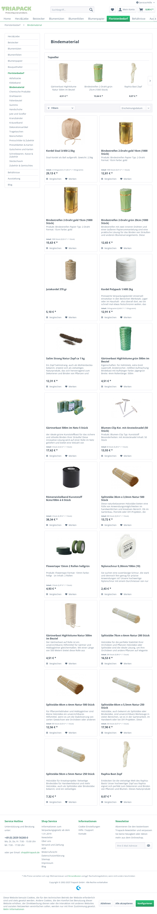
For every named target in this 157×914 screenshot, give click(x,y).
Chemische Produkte (20, 91)
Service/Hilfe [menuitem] (144, 2)
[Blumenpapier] (96, 19)
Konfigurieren (145, 903)
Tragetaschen (16, 131)
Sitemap (46, 859)
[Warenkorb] (146, 10)
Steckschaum (16, 161)
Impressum (47, 863)
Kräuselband (16, 122)
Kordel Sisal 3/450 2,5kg (60, 150)
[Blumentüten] (56, 19)
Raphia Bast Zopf (133, 86)
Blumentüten (14, 48)
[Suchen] (91, 10)
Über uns (46, 841)
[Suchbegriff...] (72, 10)
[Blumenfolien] (76, 19)
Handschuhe (15, 109)
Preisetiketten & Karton (21, 144)
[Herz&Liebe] (22, 19)
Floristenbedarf (16, 73)
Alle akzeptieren (124, 903)
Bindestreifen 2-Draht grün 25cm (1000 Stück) (98, 88)
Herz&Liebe (14, 36)
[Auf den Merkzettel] (71, 179)
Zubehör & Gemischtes (21, 165)
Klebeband (15, 82)
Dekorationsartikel (18, 127)
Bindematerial (16, 87)
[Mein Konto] (126, 10)
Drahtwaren (15, 96)
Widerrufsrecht (49, 851)
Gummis (13, 104)
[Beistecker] (39, 19)
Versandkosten (74, 876)
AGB (44, 848)
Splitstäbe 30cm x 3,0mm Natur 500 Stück (122, 498)
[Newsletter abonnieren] (148, 846)
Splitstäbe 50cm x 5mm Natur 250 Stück (70, 774)
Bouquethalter (15, 67)
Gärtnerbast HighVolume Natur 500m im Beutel (63, 88)
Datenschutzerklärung (53, 855)
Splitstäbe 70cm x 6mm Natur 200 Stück (125, 635)
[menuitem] (72, 10)
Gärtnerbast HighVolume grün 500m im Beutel (125, 360)
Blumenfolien (15, 54)
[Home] (7, 19)
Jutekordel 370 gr (56, 289)
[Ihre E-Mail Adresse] (130, 846)
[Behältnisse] (138, 19)
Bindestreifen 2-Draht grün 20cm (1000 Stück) (124, 222)
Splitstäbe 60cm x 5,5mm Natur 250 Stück (122, 706)
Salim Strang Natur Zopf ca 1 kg (65, 358)
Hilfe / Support (86, 830)
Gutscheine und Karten (21, 149)
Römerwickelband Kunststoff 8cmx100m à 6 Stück (64, 498)
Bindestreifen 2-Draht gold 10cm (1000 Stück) (124, 152)
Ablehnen (106, 903)
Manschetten (16, 136)
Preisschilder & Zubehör (21, 140)
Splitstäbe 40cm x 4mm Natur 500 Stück (70, 704)
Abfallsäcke (15, 78)
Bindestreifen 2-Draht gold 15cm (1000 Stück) (69, 222)
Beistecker (13, 42)
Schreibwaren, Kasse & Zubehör (21, 155)
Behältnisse (14, 172)
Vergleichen (53, 178)
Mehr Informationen (13, 909)
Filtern (53, 108)
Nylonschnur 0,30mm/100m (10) (120, 566)
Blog (10, 184)
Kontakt (82, 833)
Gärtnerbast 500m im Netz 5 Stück (67, 427)
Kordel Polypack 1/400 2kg (117, 289)
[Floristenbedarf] (118, 19)
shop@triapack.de (30, 852)
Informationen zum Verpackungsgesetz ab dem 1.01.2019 (56, 830)
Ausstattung (14, 178)
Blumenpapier (15, 60)
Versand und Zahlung (53, 844)
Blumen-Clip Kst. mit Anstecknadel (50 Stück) (124, 429)
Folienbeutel (15, 100)
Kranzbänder (16, 118)
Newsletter (47, 837)
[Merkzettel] (112, 10)
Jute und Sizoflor (17, 113)
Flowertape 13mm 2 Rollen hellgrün (68, 566)
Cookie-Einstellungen (89, 826)
